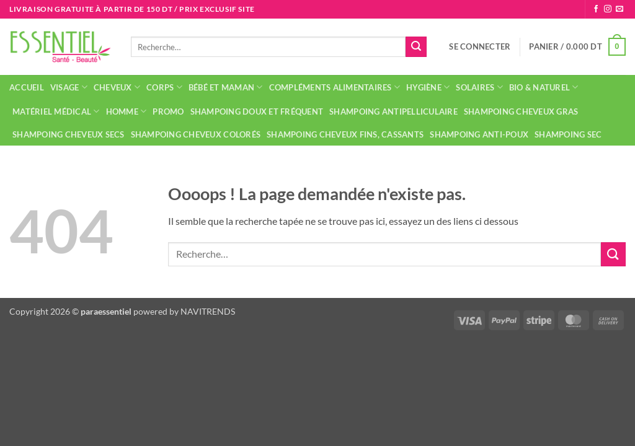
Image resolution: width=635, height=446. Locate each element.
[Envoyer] (416, 47)
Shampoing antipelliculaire (393, 111)
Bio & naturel (544, 87)
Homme (126, 111)
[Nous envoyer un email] (619, 9)
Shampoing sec (568, 134)
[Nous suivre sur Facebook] (596, 9)
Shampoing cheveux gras (521, 111)
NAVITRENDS (207, 311)
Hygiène (428, 87)
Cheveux (117, 87)
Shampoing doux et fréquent (257, 111)
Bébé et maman (226, 87)
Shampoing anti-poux (479, 134)
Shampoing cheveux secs (68, 134)
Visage (68, 87)
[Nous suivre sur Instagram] (607, 9)
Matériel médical (56, 111)
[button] (479, 46)
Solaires (479, 87)
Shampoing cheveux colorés (195, 134)
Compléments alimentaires (335, 87)
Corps (164, 87)
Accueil (26, 87)
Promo (168, 111)
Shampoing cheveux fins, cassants (345, 134)
